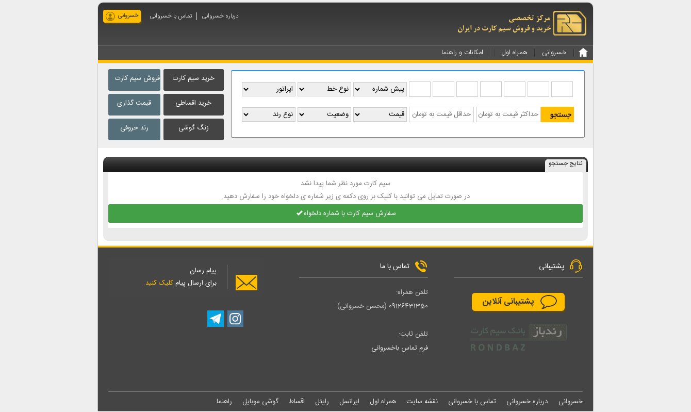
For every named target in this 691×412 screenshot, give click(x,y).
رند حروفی (134, 128)
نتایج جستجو (566, 164)
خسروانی (128, 16)
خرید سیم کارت (194, 78)
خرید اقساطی (193, 103)
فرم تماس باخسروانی (399, 348)
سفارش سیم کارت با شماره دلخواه (345, 214)
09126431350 (408, 306)
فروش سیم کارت (137, 78)
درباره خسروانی (220, 16)
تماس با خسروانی (171, 16)
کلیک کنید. (158, 283)
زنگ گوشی (193, 128)
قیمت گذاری (134, 103)
